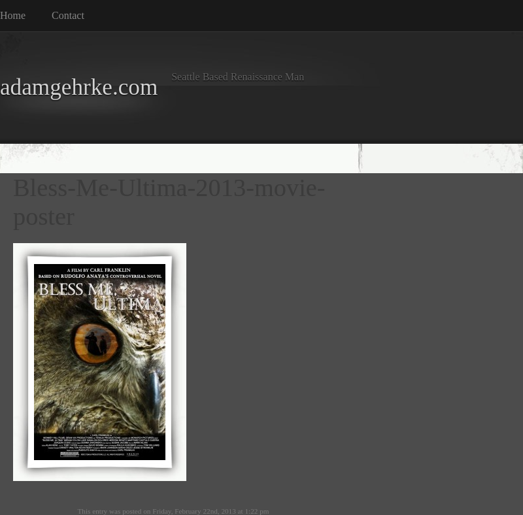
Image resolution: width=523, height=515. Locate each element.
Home (12, 15)
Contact (68, 15)
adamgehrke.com (79, 87)
